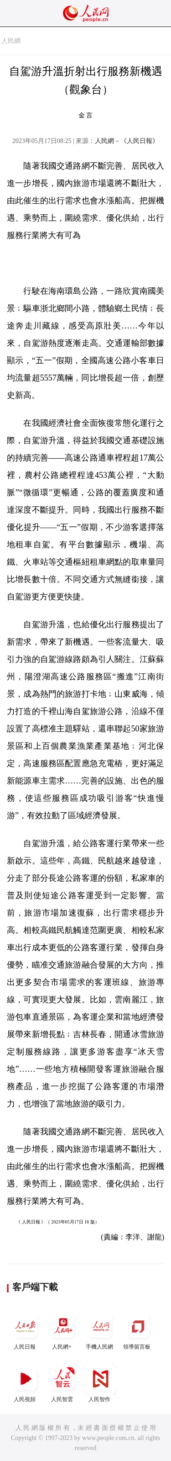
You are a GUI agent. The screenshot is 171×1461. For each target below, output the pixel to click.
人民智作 (100, 1383)
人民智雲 (63, 1383)
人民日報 (25, 1330)
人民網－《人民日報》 (127, 141)
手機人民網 (100, 1330)
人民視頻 (25, 1383)
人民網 (11, 40)
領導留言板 (138, 1330)
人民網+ (63, 1330)
